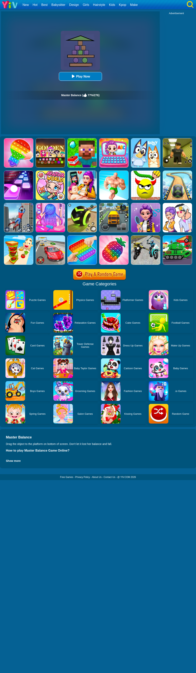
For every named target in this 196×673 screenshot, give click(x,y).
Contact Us (109, 477)
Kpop (122, 4)
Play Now (80, 76)
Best (44, 4)
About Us (97, 477)
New (26, 4)
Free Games (66, 477)
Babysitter (58, 4)
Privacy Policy (82, 477)
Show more (13, 460)
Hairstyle (99, 4)
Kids (112, 4)
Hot (35, 4)
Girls (86, 4)
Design (74, 4)
